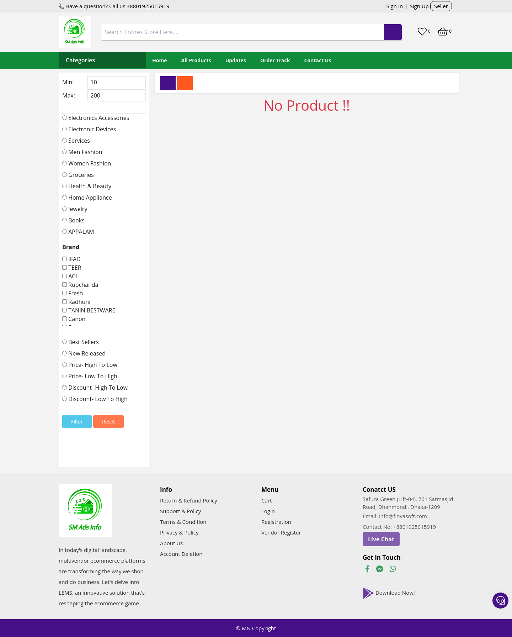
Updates (235, 60)
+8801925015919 (148, 6)
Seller (441, 6)
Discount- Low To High (95, 399)
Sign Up (419, 6)
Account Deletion (181, 553)
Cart (266, 500)
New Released (84, 353)
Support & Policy (180, 511)
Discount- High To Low (95, 387)
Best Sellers (80, 342)
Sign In (394, 6)
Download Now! (389, 593)
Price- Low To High (89, 376)
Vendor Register (281, 532)
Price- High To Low (89, 365)
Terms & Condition (183, 521)
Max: (68, 95)
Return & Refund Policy (188, 500)
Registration (276, 521)
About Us (171, 543)
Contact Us (317, 60)
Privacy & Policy (179, 532)
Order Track (275, 60)
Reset (108, 421)
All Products (196, 60)
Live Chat (381, 539)
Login (268, 511)
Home (159, 60)
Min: (68, 82)
